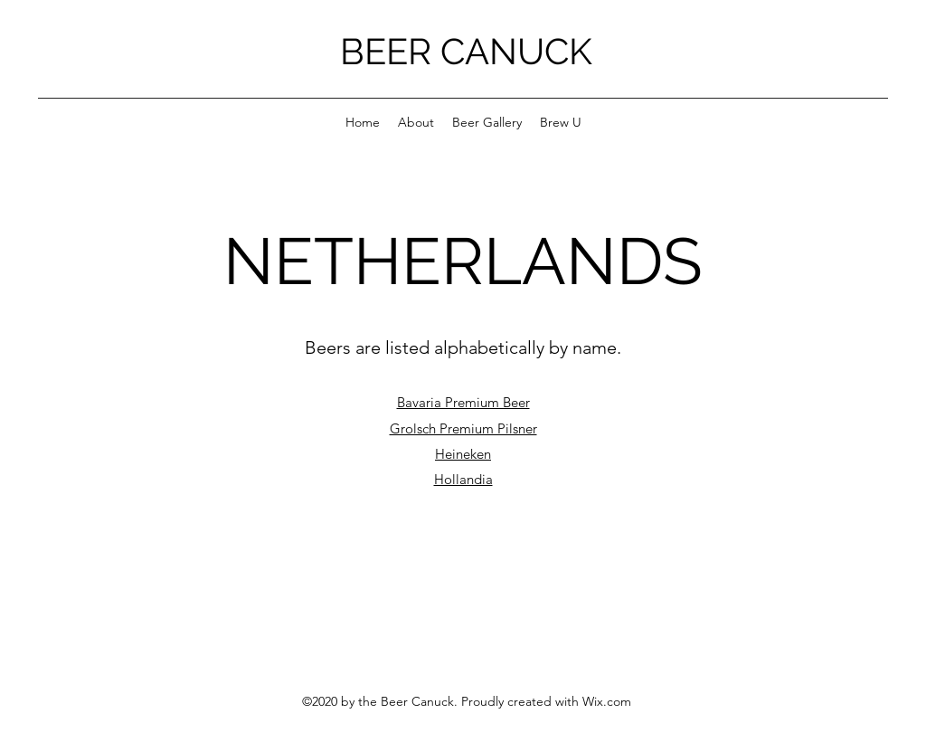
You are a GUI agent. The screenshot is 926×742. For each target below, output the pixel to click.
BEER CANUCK (466, 51)
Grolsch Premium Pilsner (463, 428)
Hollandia (463, 479)
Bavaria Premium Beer (463, 402)
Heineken (463, 453)
